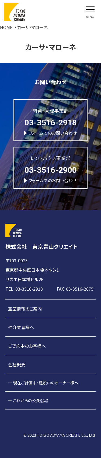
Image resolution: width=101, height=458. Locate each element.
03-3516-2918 (51, 122)
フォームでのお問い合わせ (50, 133)
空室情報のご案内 (25, 308)
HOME (6, 27)
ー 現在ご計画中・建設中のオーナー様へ (43, 382)
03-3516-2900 (51, 170)
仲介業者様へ (21, 327)
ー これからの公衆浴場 (28, 400)
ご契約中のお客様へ (27, 346)
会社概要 (16, 364)
